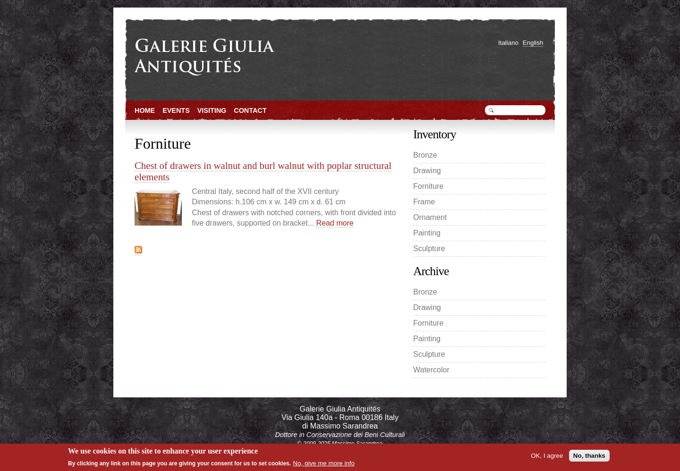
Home (145, 110)
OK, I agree (547, 455)
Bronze (425, 155)
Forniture (428, 186)
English (533, 42)
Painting (427, 233)
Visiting (212, 110)
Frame (424, 202)
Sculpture (429, 248)
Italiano (508, 42)
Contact (250, 110)
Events (176, 110)
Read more (334, 223)
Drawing (427, 171)
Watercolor (431, 370)
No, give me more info (324, 463)
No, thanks (589, 455)
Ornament (430, 217)
